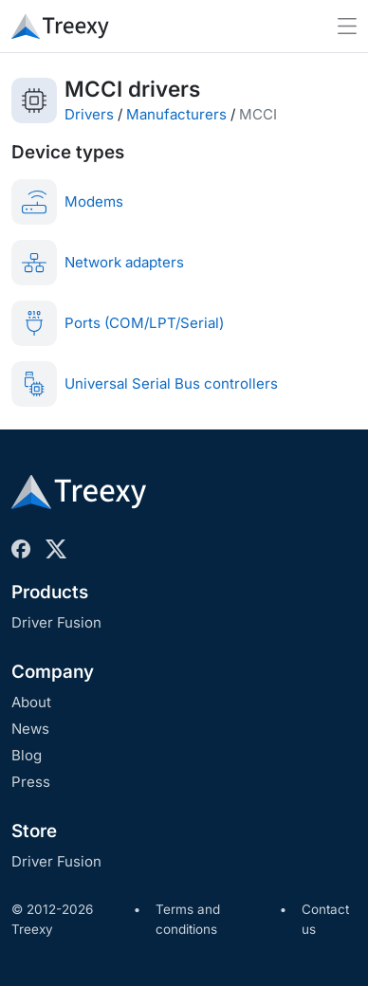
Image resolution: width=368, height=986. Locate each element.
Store (34, 831)
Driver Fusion (56, 622)
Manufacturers (176, 114)
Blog (26, 755)
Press (30, 782)
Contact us (325, 920)
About (31, 702)
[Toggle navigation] (347, 26)
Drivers (89, 114)
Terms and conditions (188, 920)
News (30, 729)
